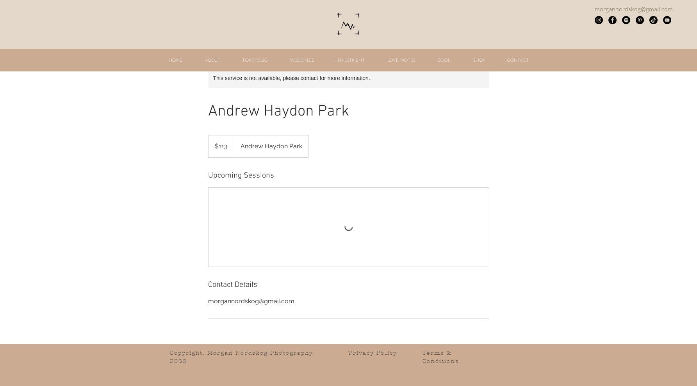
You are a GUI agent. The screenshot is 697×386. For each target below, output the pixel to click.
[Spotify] (626, 20)
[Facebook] (612, 20)
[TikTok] (653, 20)
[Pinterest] (640, 20)
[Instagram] (599, 20)
